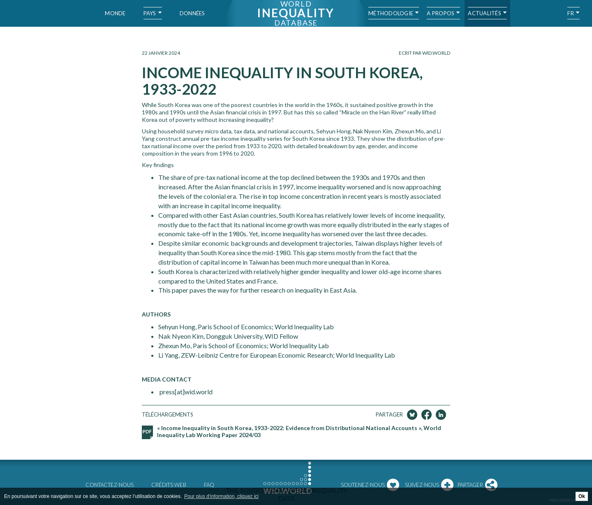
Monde (115, 13)
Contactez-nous (110, 485)
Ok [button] (581, 496)
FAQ (209, 485)
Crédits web (168, 485)
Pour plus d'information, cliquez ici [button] (221, 496)
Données (192, 13)
